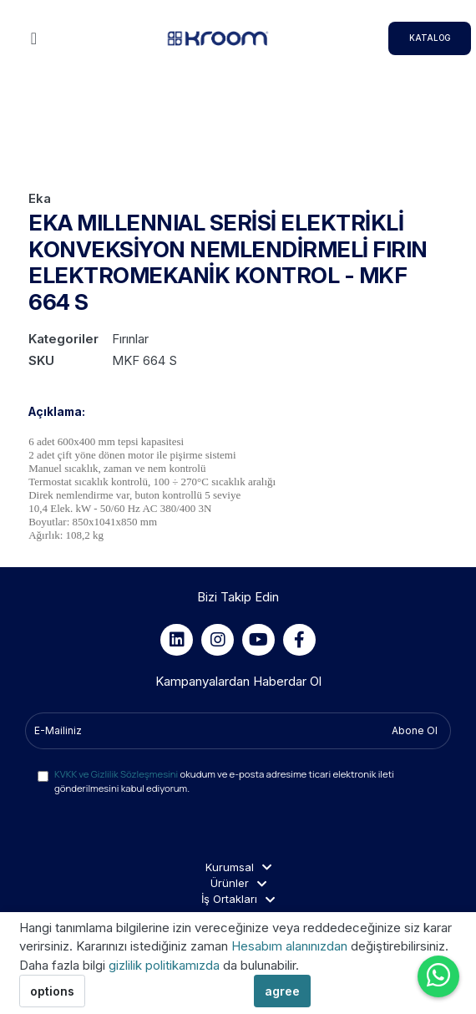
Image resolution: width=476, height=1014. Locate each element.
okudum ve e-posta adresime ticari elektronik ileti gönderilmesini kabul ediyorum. (224, 781)
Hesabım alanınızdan (291, 946)
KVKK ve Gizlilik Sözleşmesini (116, 774)
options (52, 991)
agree (282, 991)
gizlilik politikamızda (166, 965)
